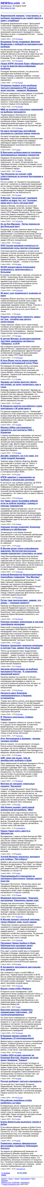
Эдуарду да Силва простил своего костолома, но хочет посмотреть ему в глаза (21, 384)
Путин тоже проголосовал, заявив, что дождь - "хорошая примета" (21, 601)
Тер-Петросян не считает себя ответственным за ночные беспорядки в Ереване (22, 176)
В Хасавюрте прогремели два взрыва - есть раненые (21, 968)
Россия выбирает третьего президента (21, 1081)
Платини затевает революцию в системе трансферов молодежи (22, 623)
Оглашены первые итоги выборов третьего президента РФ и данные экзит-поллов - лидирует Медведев (19, 88)
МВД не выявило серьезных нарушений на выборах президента (22, 110)
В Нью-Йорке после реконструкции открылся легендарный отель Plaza (19, 361)
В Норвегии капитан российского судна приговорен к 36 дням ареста (21, 407)
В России (19, 39)
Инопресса (25, 1182)
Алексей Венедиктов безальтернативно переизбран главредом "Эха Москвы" (21, 575)
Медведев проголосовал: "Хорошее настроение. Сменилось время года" (20, 899)
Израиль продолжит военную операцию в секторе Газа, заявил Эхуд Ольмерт (22, 646)
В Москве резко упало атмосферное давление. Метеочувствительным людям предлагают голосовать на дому (21, 551)
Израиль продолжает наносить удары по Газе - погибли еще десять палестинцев (20, 319)
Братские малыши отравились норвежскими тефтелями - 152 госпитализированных (17, 1012)
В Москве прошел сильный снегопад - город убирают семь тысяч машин (21, 920)
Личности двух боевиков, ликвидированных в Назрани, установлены (16, 695)
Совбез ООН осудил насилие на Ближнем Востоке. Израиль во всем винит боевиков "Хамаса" (19, 1057)
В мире (18, 171)
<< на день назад (5, 1174)
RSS (33, 1179)
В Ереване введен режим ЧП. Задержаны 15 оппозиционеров (17, 1037)
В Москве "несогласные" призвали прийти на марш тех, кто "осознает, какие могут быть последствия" (19, 200)
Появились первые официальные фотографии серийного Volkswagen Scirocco (19, 1146)
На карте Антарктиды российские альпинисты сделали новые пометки (20, 132)
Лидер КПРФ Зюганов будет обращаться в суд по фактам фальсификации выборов (22, 66)
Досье (10, 1179)
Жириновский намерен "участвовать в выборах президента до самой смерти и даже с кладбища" (22, 18)
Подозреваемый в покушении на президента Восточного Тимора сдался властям (21, 878)
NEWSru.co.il (6, 1182)
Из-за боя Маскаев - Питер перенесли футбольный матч (20, 225)
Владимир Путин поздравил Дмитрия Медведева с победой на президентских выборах (22, 44)
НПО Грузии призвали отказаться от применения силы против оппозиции (20, 246)
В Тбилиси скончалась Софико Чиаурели (17, 718)
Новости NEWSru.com (11, 1184)
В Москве (16, 1182)
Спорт (18, 150)
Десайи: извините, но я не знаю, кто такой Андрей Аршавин (19, 457)
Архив (17, 1179)
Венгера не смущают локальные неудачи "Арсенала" (18, 785)
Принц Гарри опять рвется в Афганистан (15, 832)
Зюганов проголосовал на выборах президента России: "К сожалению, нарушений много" (19, 671)
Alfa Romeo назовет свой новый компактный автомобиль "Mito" (17, 808)
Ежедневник (25, 1179)
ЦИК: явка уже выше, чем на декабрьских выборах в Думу (16, 759)
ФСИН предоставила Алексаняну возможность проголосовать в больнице (18, 269)
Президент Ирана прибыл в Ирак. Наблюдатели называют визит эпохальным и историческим (18, 945)
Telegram (4, 1180)
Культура (19, 736)
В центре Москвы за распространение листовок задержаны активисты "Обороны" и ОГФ (21, 341)
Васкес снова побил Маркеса (16, 988)
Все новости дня (8, 8)
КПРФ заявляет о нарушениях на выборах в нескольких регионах (18, 478)
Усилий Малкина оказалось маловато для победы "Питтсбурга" (20, 858)
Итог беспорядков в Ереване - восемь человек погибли (20, 739)
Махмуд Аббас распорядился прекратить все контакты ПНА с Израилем (17, 430)
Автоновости (20, 828)
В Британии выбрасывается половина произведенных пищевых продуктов (21, 153)
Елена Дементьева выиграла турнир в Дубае (21, 1123)
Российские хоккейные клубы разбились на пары (16, 1101)
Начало (4, 1179)
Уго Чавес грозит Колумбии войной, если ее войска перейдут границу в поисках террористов (19, 503)
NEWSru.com (10, 3)
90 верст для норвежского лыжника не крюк (21, 294)
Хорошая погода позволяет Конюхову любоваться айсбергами (20, 528)
